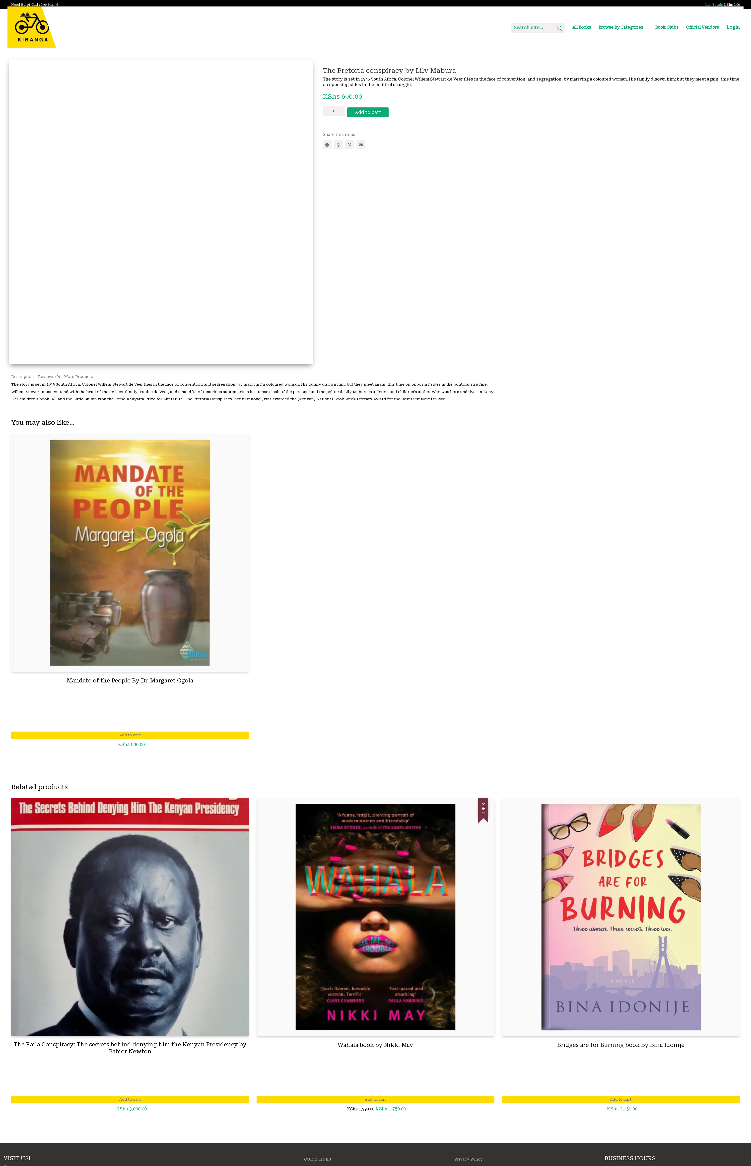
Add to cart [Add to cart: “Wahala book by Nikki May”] (375, 1100)
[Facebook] (327, 143)
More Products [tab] (78, 377)
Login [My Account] (733, 27)
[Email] (360, 143)
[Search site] (559, 29)
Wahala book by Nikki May (375, 1046)
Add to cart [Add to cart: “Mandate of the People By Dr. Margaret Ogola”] (130, 736)
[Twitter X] (349, 143)
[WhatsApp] (338, 143)
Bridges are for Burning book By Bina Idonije (620, 1046)
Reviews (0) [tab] (49, 377)
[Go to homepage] (31, 27)
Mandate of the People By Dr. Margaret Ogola (130, 681)
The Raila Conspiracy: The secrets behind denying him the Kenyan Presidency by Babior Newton (130, 1049)
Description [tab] (22, 377)
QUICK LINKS (317, 1160)
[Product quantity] (334, 111)
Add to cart (371, 110)
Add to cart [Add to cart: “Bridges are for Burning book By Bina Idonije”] (620, 1100)
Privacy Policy (468, 1160)
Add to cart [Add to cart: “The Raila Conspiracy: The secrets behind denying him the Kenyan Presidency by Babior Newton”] (130, 1100)
